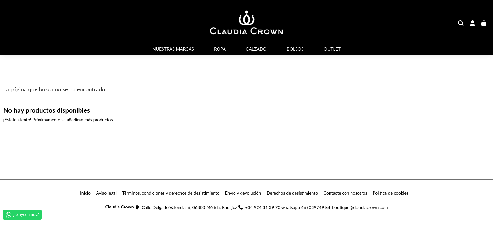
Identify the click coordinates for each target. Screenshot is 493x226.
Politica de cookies (390, 193)
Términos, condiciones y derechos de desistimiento (171, 193)
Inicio (85, 193)
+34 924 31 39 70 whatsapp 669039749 (284, 207)
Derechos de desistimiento (292, 193)
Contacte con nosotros (345, 193)
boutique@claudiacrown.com (360, 207)
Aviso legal (106, 193)
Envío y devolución (243, 193)
